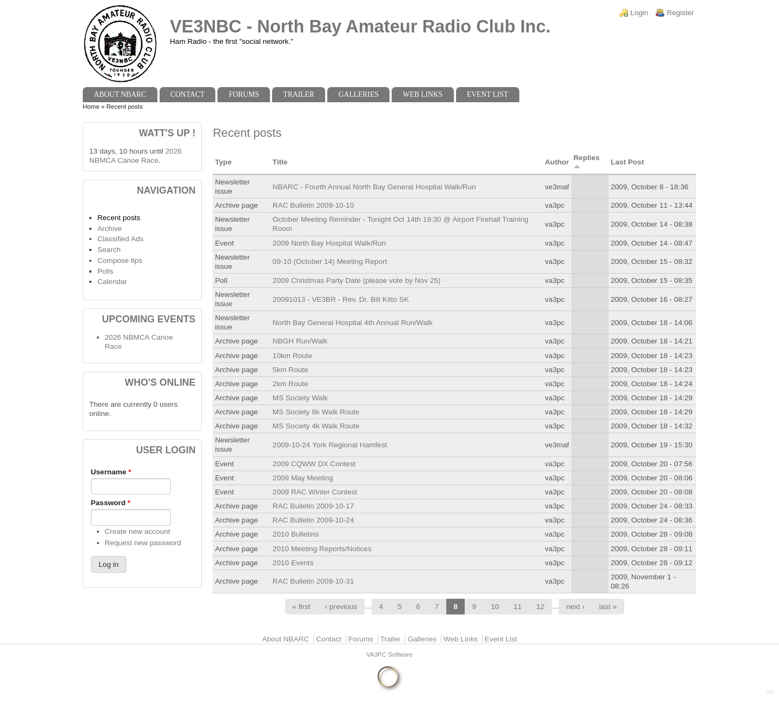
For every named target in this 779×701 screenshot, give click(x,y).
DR (769, 693)
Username (111, 472)
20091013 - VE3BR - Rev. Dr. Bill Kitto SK (341, 299)
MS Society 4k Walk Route (316, 426)
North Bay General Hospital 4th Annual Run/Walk (353, 323)
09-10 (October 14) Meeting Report (330, 261)
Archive (109, 228)
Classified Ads (120, 239)
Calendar (112, 281)
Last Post (627, 162)
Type (223, 162)
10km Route (292, 356)
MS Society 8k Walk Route (316, 412)
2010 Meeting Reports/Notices (322, 549)
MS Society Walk (300, 398)
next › (575, 607)
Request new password (143, 543)
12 (540, 607)
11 (517, 607)
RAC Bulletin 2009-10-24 (313, 520)
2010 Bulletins (296, 534)
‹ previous (341, 607)
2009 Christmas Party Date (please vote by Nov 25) (357, 280)
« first (301, 607)
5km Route (290, 370)
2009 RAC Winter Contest (315, 492)
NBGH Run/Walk (300, 341)
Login (639, 13)
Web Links (423, 94)
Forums (244, 94)
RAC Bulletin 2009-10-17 (313, 506)
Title (280, 162)
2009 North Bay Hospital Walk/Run (329, 243)
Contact (187, 94)
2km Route (290, 384)
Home (91, 106)
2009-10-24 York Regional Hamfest (330, 445)
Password (110, 503)
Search (109, 250)
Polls (105, 271)
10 (495, 607)
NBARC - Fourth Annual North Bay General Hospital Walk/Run (374, 187)
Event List (487, 94)
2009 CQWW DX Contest (314, 464)
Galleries (359, 94)
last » (608, 607)
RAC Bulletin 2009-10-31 (313, 581)
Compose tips (119, 260)
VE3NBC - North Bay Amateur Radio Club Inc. (360, 26)
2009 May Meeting (303, 478)
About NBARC (120, 94)
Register (680, 13)
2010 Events (293, 563)
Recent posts (118, 218)
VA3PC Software (389, 654)
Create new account (137, 531)
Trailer (298, 94)
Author (557, 162)
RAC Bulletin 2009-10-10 (313, 205)
